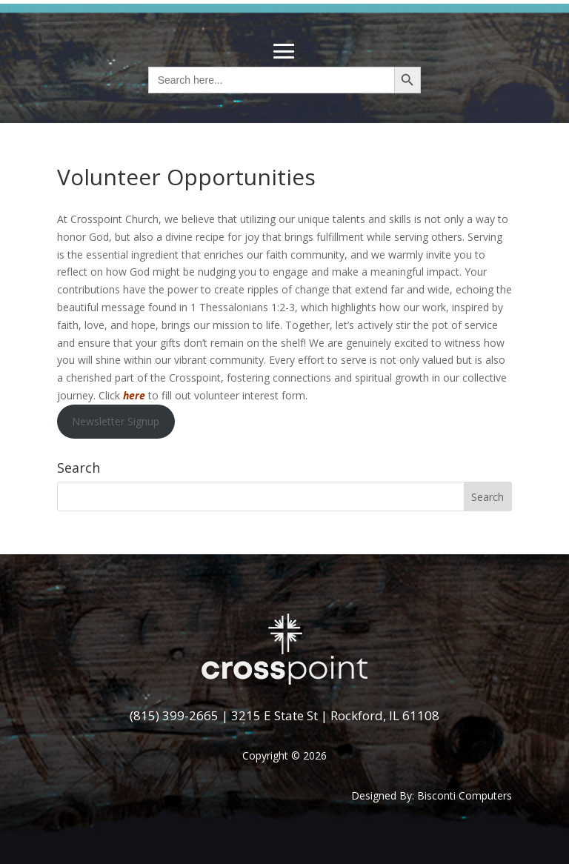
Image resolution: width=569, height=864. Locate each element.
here (134, 395)
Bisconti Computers (464, 795)
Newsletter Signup (115, 421)
